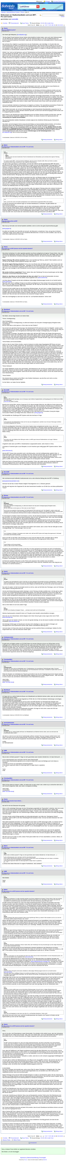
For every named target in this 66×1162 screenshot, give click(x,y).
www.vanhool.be (42, 277)
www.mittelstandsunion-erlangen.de (40, 961)
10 (52, 25)
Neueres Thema (6, 1140)
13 (58, 25)
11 (54, 25)
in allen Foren (50, 23)
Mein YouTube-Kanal (8, 682)
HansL (6, 28)
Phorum (25, 1159)
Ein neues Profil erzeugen (59, 1)
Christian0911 (8, 659)
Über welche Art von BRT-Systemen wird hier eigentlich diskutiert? (17, 248)
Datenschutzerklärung (32, 1157)
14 (60, 25)
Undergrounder (8, 637)
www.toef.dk (7, 401)
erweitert (62, 16)
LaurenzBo (14, 19)
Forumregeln (42, 1157)
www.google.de (7, 228)
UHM (5, 750)
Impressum (23, 1157)
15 (61, 25)
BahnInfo (45, 1159)
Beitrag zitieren (59, 139)
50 (43, 23)
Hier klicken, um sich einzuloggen (10, 1151)
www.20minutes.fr (7, 450)
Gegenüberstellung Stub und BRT (9, 221)
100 (45, 23)
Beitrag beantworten (47, 139)
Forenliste (5, 23)
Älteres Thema (17, 1140)
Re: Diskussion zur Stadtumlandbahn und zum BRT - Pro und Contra (17, 146)
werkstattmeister (9, 722)
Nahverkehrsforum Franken (13, 12)
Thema (22, 12)
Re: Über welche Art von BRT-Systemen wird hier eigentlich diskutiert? (18, 891)
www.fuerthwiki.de (7, 617)
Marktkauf (7, 309)
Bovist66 (6, 390)
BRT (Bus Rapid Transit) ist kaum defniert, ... (12, 800)
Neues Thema (25, 23)
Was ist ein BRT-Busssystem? (9, 29)
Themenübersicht (15, 23)
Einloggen (47, 1)
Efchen (6, 495)
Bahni (5, 145)
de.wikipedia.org (21, 34)
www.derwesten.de (14, 621)
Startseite (3, 12)
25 (41, 23)
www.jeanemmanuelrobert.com (11, 481)
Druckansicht (34, 1142)
